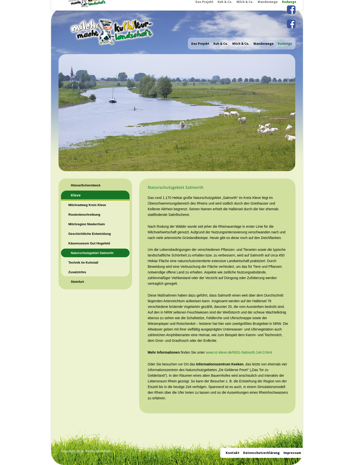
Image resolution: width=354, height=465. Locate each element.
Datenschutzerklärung (261, 452)
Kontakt (232, 452)
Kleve (76, 195)
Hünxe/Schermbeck (86, 185)
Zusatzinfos (77, 272)
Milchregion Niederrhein (86, 224)
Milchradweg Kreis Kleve (87, 205)
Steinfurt (77, 282)
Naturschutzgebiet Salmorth (92, 253)
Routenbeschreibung (84, 214)
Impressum (292, 452)
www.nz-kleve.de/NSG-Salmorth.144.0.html (239, 352)
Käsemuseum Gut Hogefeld (89, 243)
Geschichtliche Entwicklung (89, 234)
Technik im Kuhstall (83, 262)
